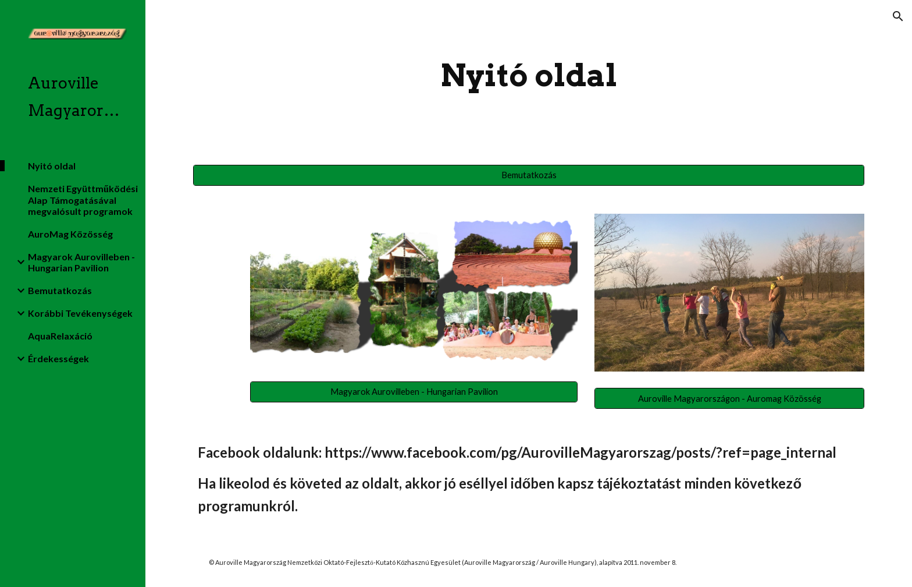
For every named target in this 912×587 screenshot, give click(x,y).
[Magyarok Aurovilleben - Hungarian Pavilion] (413, 391)
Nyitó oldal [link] (52, 165)
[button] (898, 16)
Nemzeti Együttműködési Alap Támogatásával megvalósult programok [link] (83, 200)
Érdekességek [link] (58, 358)
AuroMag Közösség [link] (70, 233)
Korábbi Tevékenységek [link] (80, 313)
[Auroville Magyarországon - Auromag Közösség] (729, 398)
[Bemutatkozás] (529, 174)
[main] (529, 75)
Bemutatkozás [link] (60, 290)
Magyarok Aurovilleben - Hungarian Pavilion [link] (81, 262)
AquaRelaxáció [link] (60, 335)
